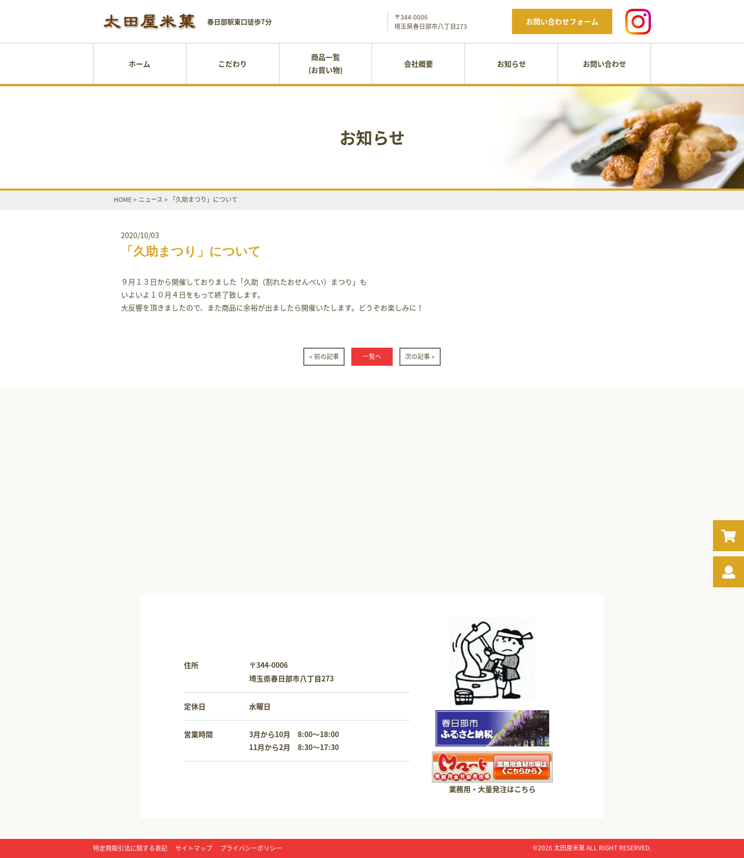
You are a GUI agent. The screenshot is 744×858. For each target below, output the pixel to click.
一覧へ (372, 356)
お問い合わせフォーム (562, 21)
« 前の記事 (324, 356)
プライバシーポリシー (251, 848)
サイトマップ (193, 848)
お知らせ (511, 63)
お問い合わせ (604, 63)
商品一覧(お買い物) (325, 63)
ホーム (139, 63)
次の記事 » (420, 356)
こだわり (232, 63)
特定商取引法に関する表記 (130, 848)
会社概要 (418, 63)
